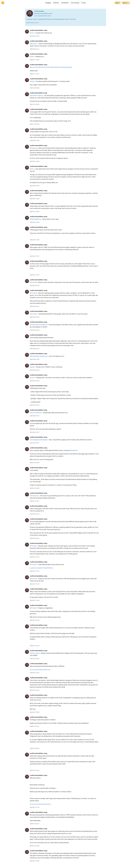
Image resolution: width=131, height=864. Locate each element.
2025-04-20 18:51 (34, 306)
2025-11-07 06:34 (34, 124)
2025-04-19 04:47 (34, 462)
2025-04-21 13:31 (34, 256)
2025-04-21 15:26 (34, 240)
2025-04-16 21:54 (34, 620)
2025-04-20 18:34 (34, 317)
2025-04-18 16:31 (34, 501)
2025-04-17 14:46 (34, 600)
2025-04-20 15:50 (34, 359)
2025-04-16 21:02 (34, 645)
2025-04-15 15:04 (34, 712)
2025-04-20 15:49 (34, 370)
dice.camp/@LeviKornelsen (42, 16)
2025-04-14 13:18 (34, 807)
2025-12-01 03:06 (34, 104)
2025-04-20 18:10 (34, 348)
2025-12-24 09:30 (34, 88)
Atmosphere (65, 3)
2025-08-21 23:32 (34, 140)
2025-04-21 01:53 (34, 275)
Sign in (117, 3)
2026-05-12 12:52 (34, 36)
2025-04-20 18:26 (34, 330)
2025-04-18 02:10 (34, 538)
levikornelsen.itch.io (32, 23)
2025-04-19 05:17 (34, 443)
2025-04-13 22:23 (34, 845)
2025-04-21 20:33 (34, 222)
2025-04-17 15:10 (34, 584)
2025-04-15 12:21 (34, 726)
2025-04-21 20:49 (34, 161)
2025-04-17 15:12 (34, 571)
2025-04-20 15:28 (34, 380)
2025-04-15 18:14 (34, 673)
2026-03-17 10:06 (34, 59)
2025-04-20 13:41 (34, 432)
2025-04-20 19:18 (34, 285)
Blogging (48, 3)
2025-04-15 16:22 (34, 690)
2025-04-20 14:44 (34, 405)
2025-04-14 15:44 (34, 770)
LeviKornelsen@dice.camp (38, 30)
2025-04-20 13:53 (34, 416)
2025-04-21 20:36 (34, 198)
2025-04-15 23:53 (34, 658)
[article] (65, 33)
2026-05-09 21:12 (34, 49)
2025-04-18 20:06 (34, 488)
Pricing (83, 3)
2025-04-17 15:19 (34, 557)
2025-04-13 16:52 (34, 861)
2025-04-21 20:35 (34, 211)
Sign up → (125, 3)
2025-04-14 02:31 (34, 823)
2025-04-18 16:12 (34, 514)
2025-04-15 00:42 (34, 748)
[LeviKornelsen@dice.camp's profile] (27, 31)
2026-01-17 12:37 (34, 74)
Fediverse (56, 3)
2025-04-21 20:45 (34, 185)
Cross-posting (75, 3)
